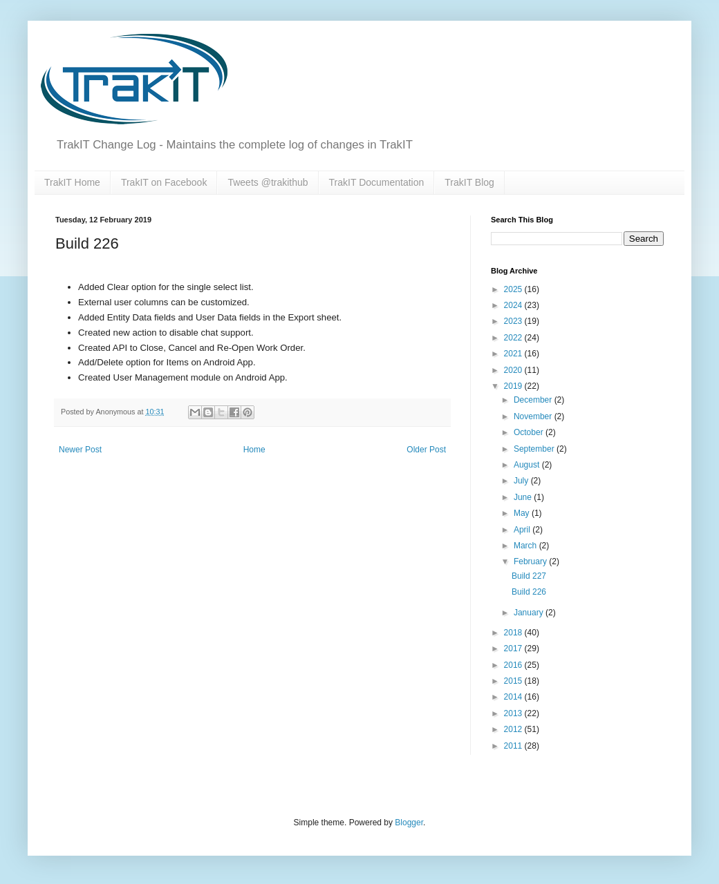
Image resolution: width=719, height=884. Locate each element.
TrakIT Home (72, 182)
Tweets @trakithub (267, 182)
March (526, 545)
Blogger (409, 822)
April (523, 530)
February (531, 561)
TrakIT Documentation (376, 182)
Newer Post (80, 449)
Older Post (426, 449)
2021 (514, 353)
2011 (514, 746)
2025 (514, 289)
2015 (514, 681)
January (529, 612)
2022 (514, 338)
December (534, 400)
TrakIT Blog (469, 182)
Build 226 (529, 592)
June (524, 497)
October (529, 432)
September (535, 449)
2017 (514, 648)
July (522, 481)
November (534, 416)
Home (254, 449)
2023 (514, 321)
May (523, 513)
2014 (514, 697)
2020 (514, 370)
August (528, 465)
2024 (514, 305)
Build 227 (529, 576)
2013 (514, 713)
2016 (514, 665)
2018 (514, 632)
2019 (514, 386)
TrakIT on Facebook (164, 182)
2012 (514, 729)
